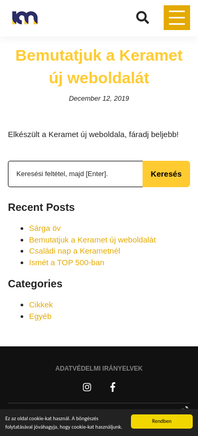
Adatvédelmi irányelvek (99, 368)
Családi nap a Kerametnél (74, 250)
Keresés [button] (166, 173)
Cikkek (41, 304)
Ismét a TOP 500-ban (67, 262)
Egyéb (40, 316)
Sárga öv (45, 228)
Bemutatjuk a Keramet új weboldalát (92, 239)
